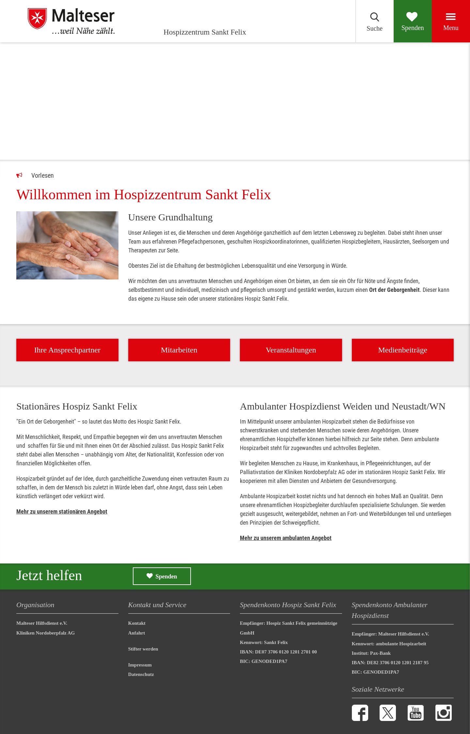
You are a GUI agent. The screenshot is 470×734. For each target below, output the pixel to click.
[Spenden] (404, 21)
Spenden (166, 576)
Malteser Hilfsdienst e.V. (41, 623)
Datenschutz (141, 674)
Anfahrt (136, 633)
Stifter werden (143, 649)
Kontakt (137, 623)
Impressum (140, 664)
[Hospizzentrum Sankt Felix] (78, 21)
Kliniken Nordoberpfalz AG (45, 633)
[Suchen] (361, 21)
